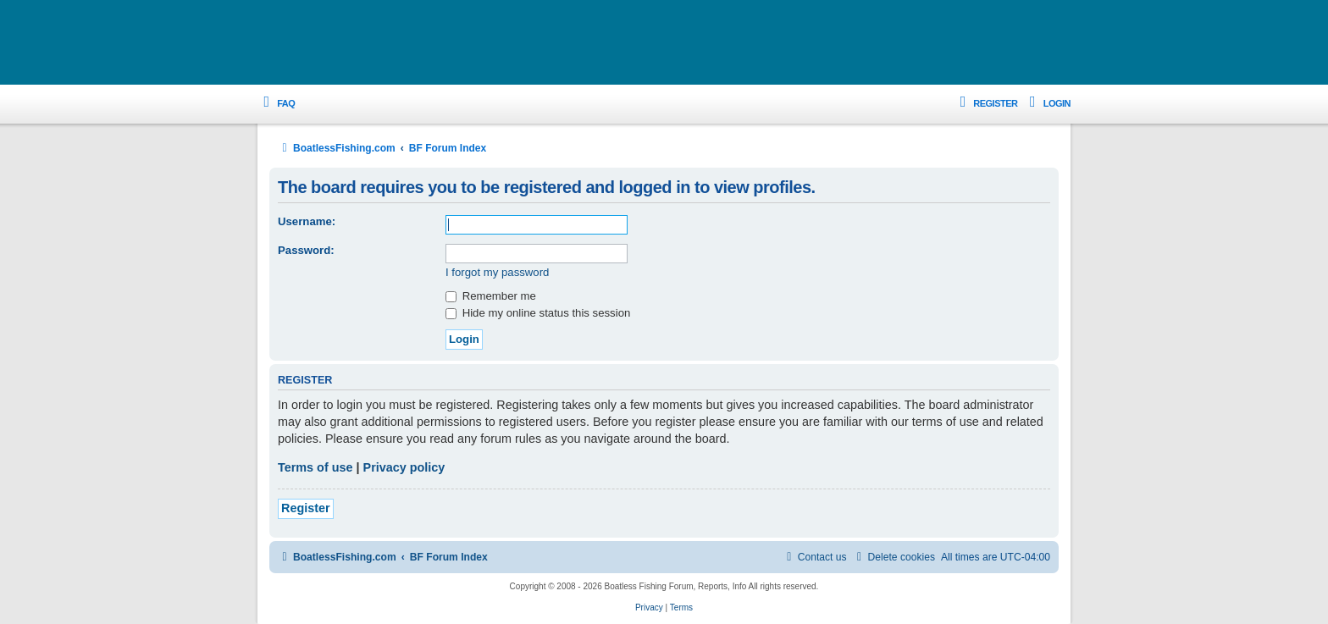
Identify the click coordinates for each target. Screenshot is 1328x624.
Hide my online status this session (537, 312)
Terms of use (315, 467)
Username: (306, 221)
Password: (306, 250)
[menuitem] (276, 103)
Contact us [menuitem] (815, 557)
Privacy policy (404, 467)
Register (305, 508)
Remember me (490, 296)
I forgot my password (497, 272)
